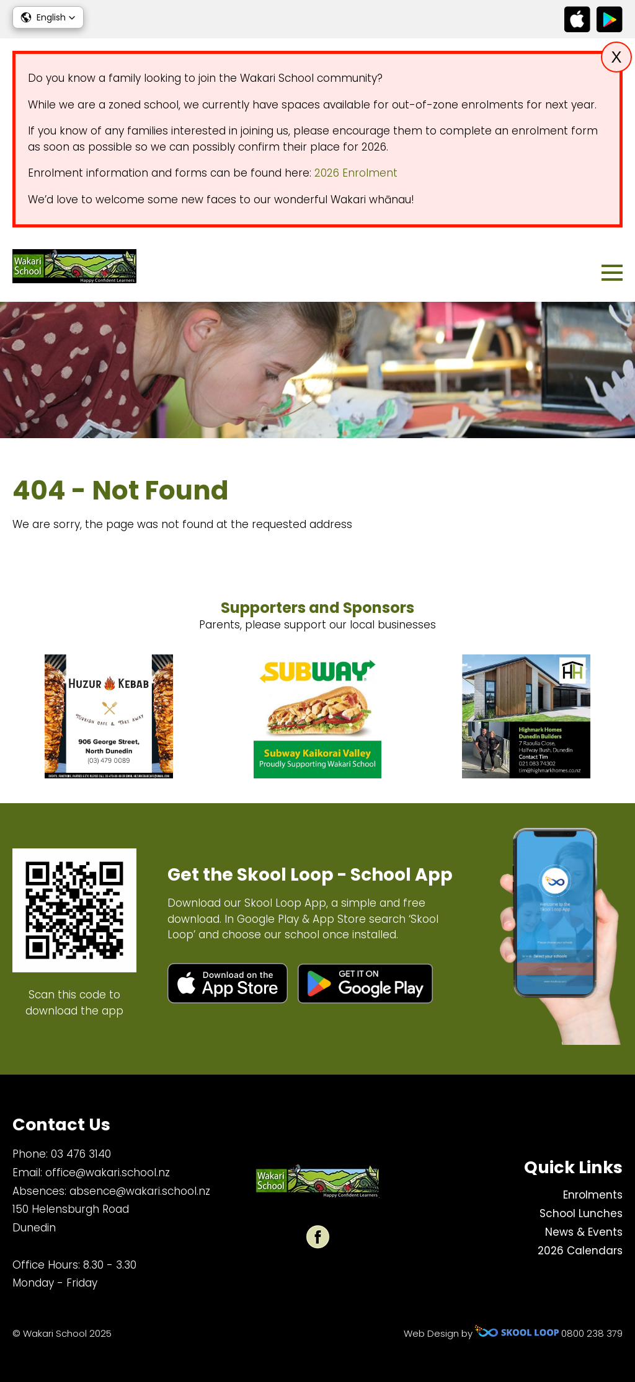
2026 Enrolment (355, 172)
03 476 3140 (81, 1154)
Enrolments (593, 1194)
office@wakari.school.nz (107, 1172)
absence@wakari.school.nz (139, 1191)
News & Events (584, 1232)
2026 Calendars (580, 1250)
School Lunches (581, 1213)
